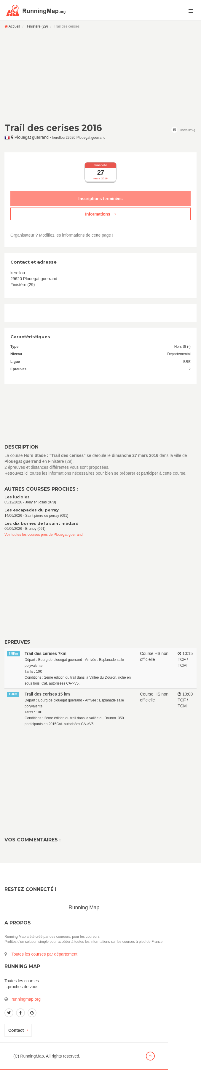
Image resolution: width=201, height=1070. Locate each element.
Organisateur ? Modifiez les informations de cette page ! (61, 235)
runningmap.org (26, 999)
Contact (18, 1030)
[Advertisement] (100, 75)
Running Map (83, 907)
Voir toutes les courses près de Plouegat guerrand (43, 534)
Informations (100, 214)
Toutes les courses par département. (45, 954)
